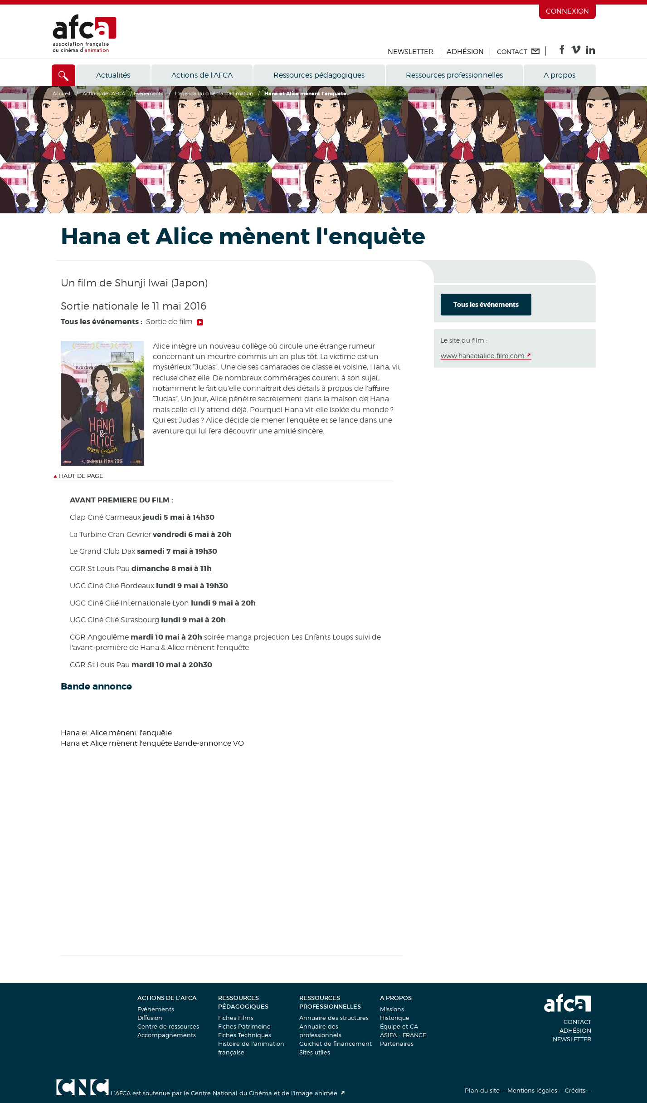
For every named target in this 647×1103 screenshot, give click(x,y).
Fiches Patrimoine (244, 1026)
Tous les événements (486, 304)
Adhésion (465, 52)
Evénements (155, 1009)
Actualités (113, 75)
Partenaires (396, 1043)
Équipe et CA (399, 1026)
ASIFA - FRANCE (403, 1035)
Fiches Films (235, 1017)
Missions (392, 1009)
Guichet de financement (335, 1043)
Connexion (567, 11)
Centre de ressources (168, 1026)
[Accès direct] (64, 75)
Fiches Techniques (244, 1035)
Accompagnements (166, 1035)
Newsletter (410, 52)
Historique (394, 1017)
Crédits (575, 1090)
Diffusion (149, 1017)
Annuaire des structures (334, 1017)
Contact (577, 1021)
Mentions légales (532, 1090)
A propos (559, 75)
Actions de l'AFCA (202, 75)
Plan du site (482, 1090)
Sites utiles (314, 1052)
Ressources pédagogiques (319, 75)
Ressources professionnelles (454, 75)
